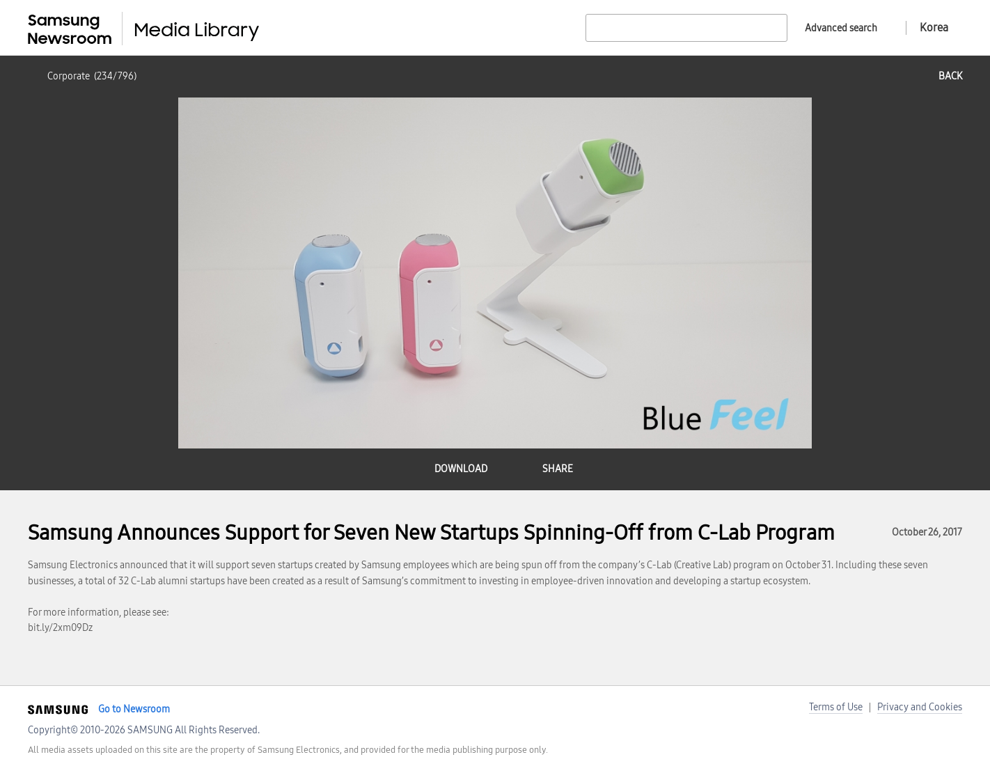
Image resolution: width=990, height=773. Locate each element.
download (460, 469)
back (950, 76)
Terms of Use (836, 707)
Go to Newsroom (134, 709)
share (557, 469)
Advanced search (841, 28)
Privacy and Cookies (919, 707)
